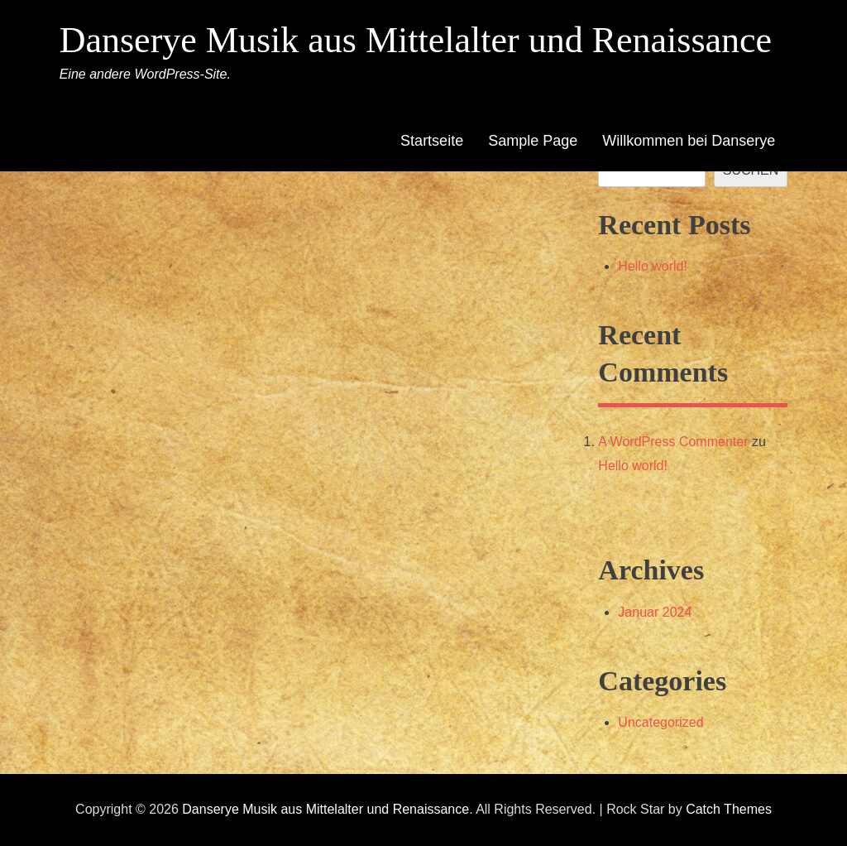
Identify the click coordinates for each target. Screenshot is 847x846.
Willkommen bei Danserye (688, 140)
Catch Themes (729, 809)
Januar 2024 (654, 612)
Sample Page (532, 140)
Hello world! (652, 266)
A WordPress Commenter (673, 442)
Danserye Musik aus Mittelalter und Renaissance (416, 40)
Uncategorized (660, 722)
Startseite (431, 140)
